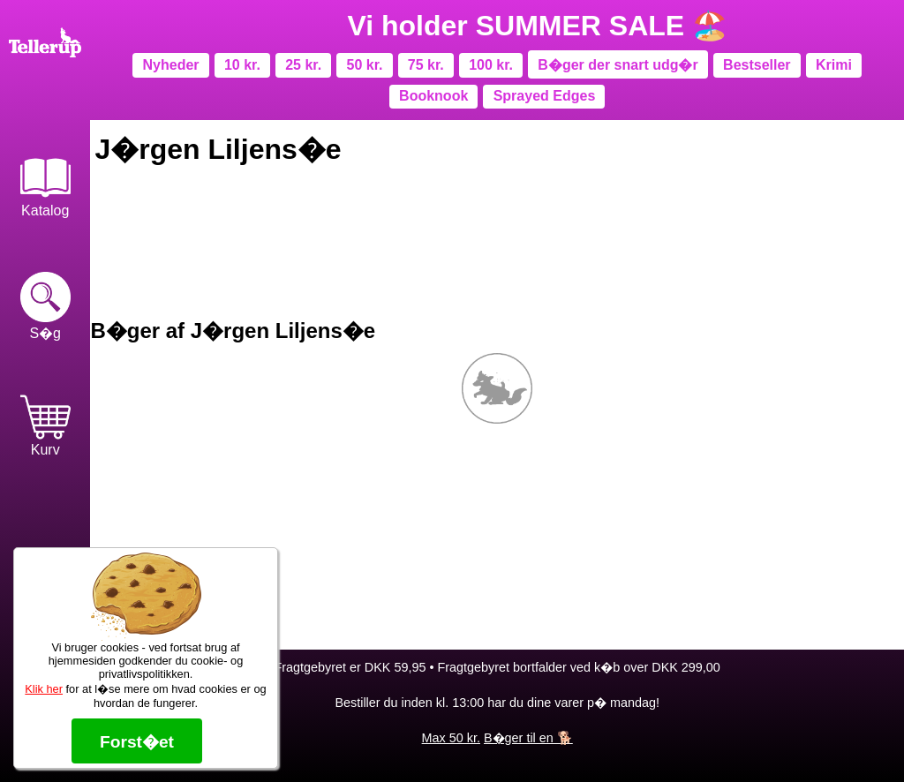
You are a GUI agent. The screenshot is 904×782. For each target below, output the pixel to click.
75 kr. (426, 64)
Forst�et (137, 742)
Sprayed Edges (544, 95)
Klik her (44, 689)
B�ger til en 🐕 (528, 738)
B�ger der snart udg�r (617, 64)
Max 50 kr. (451, 738)
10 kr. (242, 64)
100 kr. (491, 64)
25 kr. (303, 64)
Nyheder (171, 64)
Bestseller (757, 64)
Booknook (433, 95)
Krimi (834, 64)
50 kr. (365, 64)
